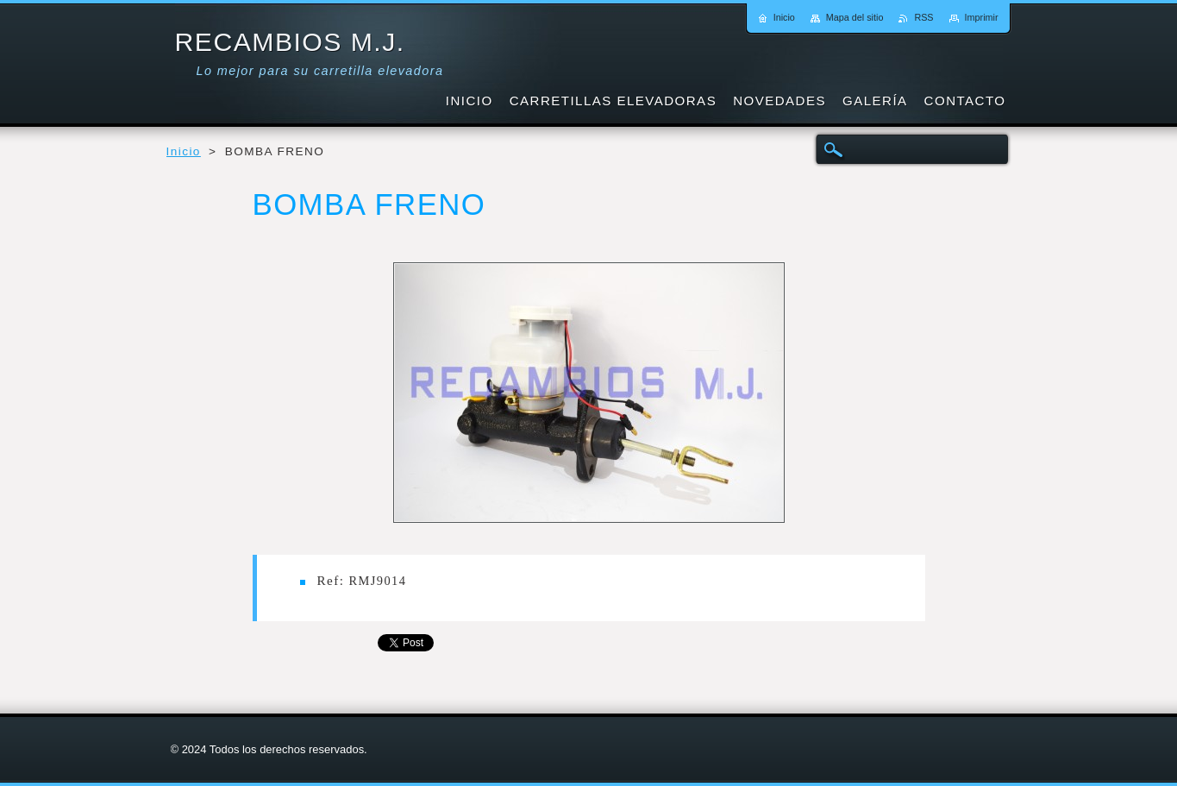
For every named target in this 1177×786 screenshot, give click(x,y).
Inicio (183, 151)
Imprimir (982, 17)
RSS (923, 17)
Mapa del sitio (855, 17)
